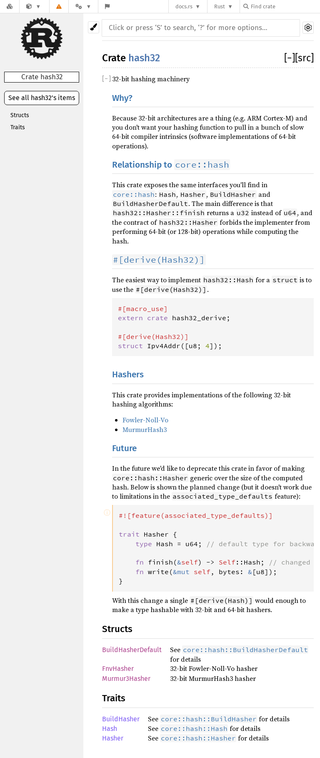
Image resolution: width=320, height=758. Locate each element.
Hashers (128, 374)
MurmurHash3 (144, 429)
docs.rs (183, 6)
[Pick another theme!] (93, 27)
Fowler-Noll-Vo (145, 419)
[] (289, 58)
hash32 (144, 58)
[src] (304, 58)
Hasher (112, 738)
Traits (17, 127)
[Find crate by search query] (285, 6)
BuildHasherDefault (132, 650)
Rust (219, 6)
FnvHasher (118, 669)
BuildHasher (121, 719)
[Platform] (83, 6)
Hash (109, 729)
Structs (19, 115)
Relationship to (171, 165)
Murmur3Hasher (126, 679)
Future (124, 448)
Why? (122, 98)
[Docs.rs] (9, 6)
